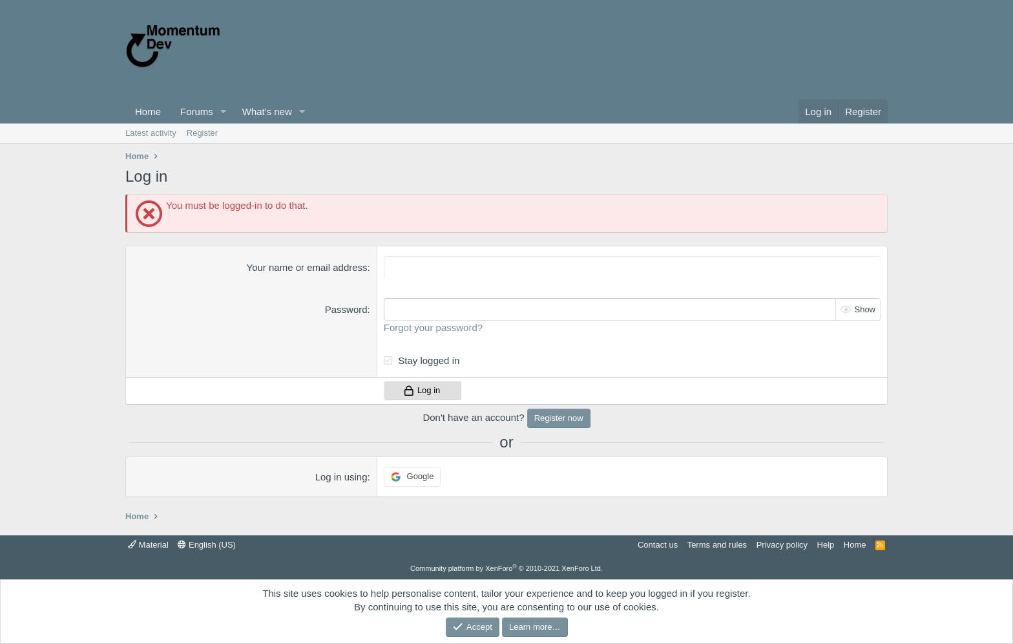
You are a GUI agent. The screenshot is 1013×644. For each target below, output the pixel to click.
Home (148, 111)
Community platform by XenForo (506, 568)
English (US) (207, 545)
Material (148, 545)
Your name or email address (307, 267)
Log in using (341, 476)
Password (346, 309)
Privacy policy (782, 545)
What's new (267, 111)
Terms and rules (717, 545)
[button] (223, 111)
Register (202, 133)
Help (826, 545)
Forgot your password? (433, 327)
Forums (196, 111)
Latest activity (150, 133)
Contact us (658, 545)
